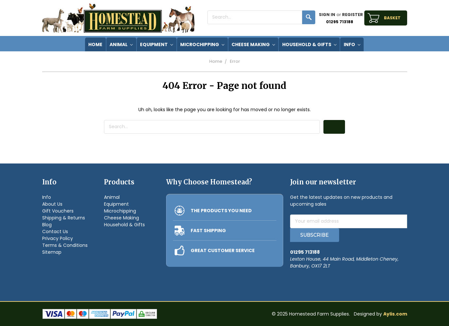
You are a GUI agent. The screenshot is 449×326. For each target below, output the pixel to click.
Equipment (156, 44)
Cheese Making (253, 44)
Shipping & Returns (63, 217)
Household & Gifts (309, 44)
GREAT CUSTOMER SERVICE (223, 250)
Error (235, 61)
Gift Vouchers (58, 211)
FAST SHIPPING (208, 230)
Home (215, 61)
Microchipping (202, 44)
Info (352, 44)
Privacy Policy (57, 238)
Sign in (327, 14)
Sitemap (51, 252)
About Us (52, 204)
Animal (121, 44)
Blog (47, 224)
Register (352, 14)
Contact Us (55, 231)
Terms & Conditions (65, 245)
